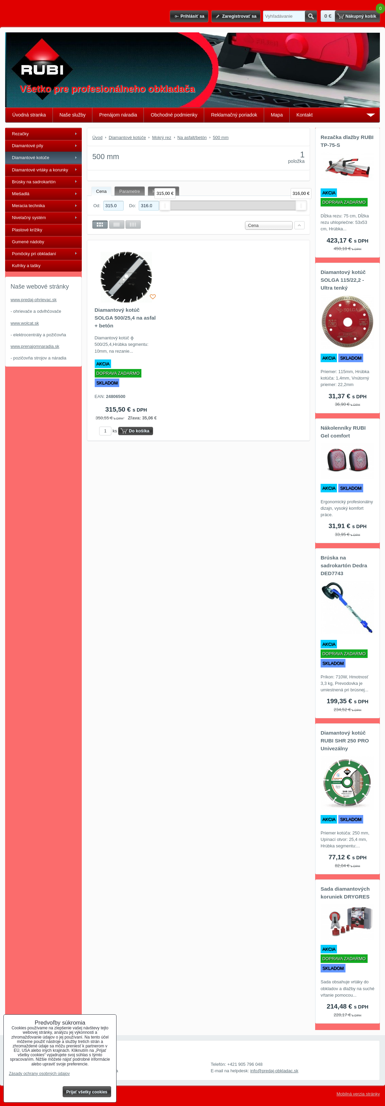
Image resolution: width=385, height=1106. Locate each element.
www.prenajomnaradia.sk (35, 346)
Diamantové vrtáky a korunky (40, 169)
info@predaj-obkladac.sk (274, 1070)
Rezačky (20, 133)
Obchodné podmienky (174, 115)
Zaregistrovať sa (239, 16)
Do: (144, 206)
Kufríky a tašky (26, 265)
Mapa (277, 115)
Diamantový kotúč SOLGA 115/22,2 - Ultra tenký (343, 280)
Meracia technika (28, 205)
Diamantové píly (27, 145)
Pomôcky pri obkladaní (34, 253)
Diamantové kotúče (30, 157)
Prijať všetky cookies (87, 1092)
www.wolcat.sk (25, 323)
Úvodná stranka (29, 115)
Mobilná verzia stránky (358, 1093)
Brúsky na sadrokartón (34, 181)
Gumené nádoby (28, 241)
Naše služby (73, 115)
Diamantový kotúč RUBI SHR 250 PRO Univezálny (345, 740)
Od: (108, 206)
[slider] (165, 205)
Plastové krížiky (27, 229)
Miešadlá (20, 193)
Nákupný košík (360, 16)
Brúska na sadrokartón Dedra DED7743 (344, 565)
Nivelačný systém (29, 217)
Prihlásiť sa (192, 16)
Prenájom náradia (118, 115)
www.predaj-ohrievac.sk (34, 299)
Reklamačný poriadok (234, 115)
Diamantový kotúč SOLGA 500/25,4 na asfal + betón (125, 317)
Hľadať (311, 16)
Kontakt (304, 115)
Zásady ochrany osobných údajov (39, 1073)
